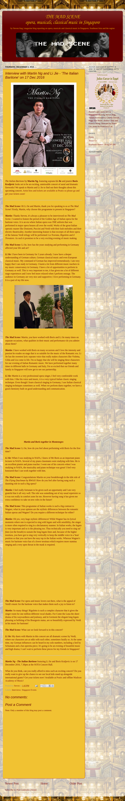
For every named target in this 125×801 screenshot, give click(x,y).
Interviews (16, 690)
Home (44, 783)
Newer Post (12, 783)
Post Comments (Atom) (26, 790)
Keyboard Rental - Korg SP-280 (102, 144)
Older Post (76, 783)
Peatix (59, 677)
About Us (93, 141)
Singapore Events (29, 690)
